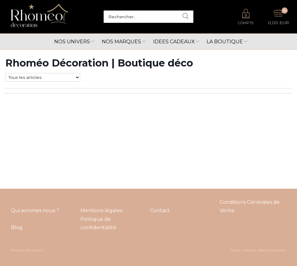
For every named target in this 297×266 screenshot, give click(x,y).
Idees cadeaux (174, 42)
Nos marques (121, 42)
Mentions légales (101, 210)
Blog (17, 227)
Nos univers (72, 42)
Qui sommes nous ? (35, 210)
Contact (160, 210)
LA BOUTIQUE (225, 42)
